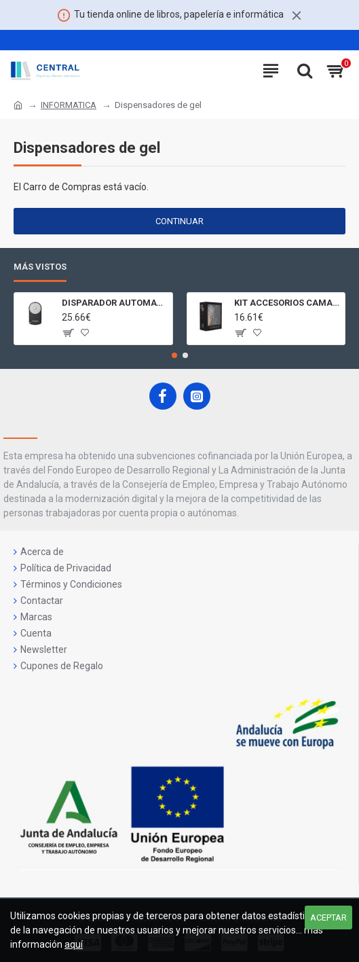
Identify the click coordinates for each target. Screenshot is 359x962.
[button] (174, 355)
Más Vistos (40, 267)
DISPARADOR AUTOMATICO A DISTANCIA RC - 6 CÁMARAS (115, 303)
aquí (73, 944)
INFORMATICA (68, 105)
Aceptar (328, 917)
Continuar (179, 221)
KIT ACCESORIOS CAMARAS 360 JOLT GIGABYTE (287, 303)
